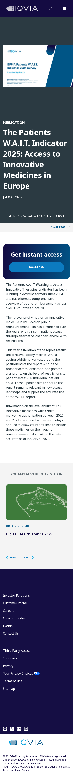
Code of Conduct (14, 618)
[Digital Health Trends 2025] (36, 502)
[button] (13, 557)
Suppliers (10, 658)
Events (8, 626)
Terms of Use (12, 681)
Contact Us (11, 633)
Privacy (8, 666)
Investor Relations (16, 595)
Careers (8, 610)
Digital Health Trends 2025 (29, 534)
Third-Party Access (16, 651)
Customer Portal (15, 603)
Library (15, 216)
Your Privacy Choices (18, 673)
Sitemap (9, 688)
